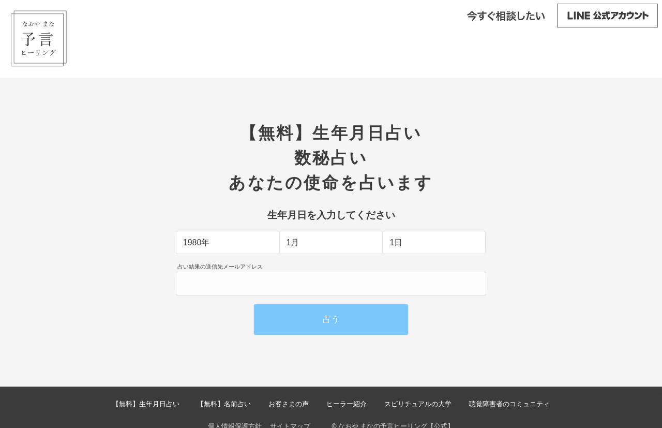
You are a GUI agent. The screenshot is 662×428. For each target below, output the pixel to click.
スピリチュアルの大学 (418, 404)
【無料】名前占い (224, 404)
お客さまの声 (288, 404)
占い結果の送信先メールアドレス (220, 266)
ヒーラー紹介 (346, 404)
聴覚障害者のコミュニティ (509, 404)
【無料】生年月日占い (145, 404)
